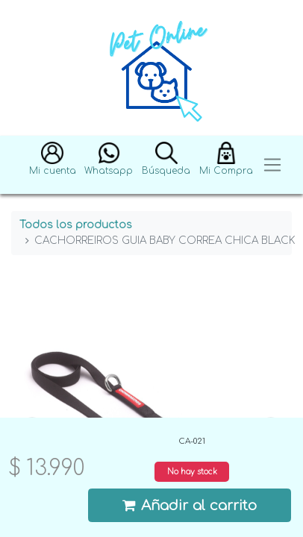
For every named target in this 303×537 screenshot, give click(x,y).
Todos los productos (75, 224)
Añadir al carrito (189, 505)
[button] (52, 165)
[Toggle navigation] (272, 165)
